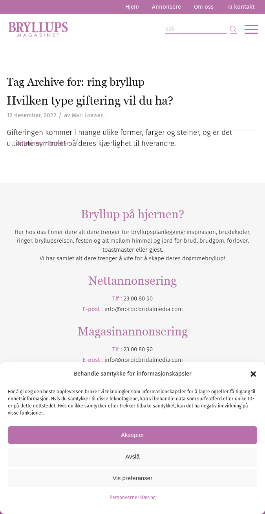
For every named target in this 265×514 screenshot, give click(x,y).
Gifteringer (29, 143)
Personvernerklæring (132, 497)
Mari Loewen (88, 115)
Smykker (58, 143)
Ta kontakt (240, 6)
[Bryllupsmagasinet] (107, 29)
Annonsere (166, 6)
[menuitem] (132, 7)
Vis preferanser (132, 478)
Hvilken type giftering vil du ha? (90, 100)
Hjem (132, 6)
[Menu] (247, 29)
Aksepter (132, 434)
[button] (253, 374)
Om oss (204, 6)
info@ (112, 359)
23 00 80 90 (138, 298)
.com (176, 359)
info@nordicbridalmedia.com (143, 309)
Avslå (132, 456)
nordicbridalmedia (145, 359)
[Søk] (201, 29)
